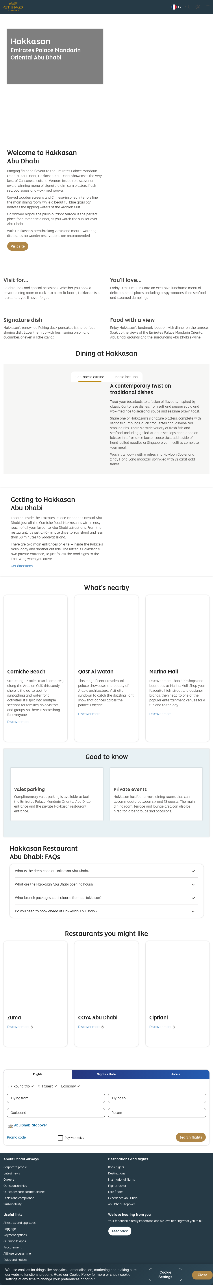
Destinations (116, 1173)
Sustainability (13, 1204)
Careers (9, 1179)
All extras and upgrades (19, 1222)
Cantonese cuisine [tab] (90, 376)
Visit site (18, 246)
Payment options (15, 1235)
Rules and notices (15, 1259)
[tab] (38, 1074)
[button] (176, 7)
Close (202, 1275)
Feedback (120, 1231)
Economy (68, 1086)
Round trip (18, 1086)
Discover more (18, 721)
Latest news (12, 1173)
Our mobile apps (15, 1241)
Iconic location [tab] (126, 376)
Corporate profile (15, 1167)
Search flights (191, 1137)
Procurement (13, 1247)
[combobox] (21, 1086)
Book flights (116, 1167)
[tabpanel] (106, 426)
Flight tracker (117, 1185)
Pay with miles (74, 1137)
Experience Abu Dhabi (123, 1198)
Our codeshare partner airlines (24, 1192)
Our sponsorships (15, 1185)
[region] (106, 1274)
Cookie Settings (165, 1274)
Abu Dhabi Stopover (121, 1204)
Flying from (19, 1098)
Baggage (10, 1229)
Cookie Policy (80, 1274)
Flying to (119, 1098)
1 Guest (44, 1086)
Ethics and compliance (19, 1198)
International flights (121, 1179)
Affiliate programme (17, 1253)
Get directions (22, 565)
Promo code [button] (16, 1137)
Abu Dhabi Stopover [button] (30, 1125)
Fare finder (115, 1192)
